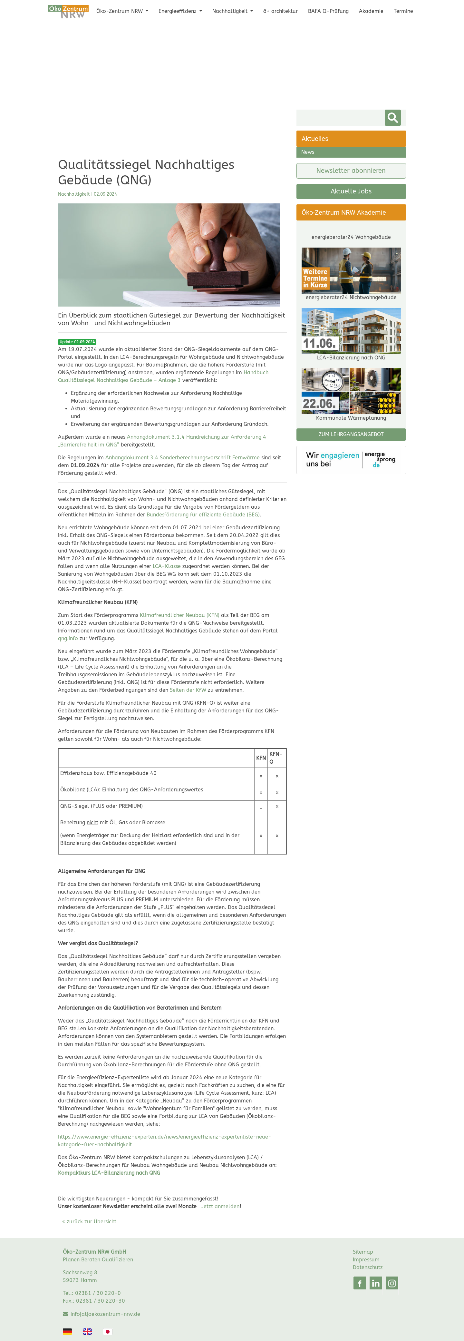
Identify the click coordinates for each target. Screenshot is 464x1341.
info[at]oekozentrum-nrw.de (105, 1314)
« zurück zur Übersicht (89, 1222)
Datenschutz (368, 1267)
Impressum (366, 1260)
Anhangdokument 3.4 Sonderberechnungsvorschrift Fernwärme (182, 458)
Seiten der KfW (188, 690)
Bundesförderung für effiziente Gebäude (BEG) (203, 515)
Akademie (371, 11)
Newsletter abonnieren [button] (351, 170)
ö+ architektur (280, 11)
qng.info (68, 638)
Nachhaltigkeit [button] (230, 11)
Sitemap (363, 1252)
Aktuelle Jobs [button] (351, 191)
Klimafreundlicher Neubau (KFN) (179, 615)
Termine (403, 11)
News (307, 152)
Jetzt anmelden (220, 1206)
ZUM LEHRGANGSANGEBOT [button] (351, 473)
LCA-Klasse (167, 566)
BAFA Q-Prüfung (328, 11)
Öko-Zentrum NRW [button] (120, 11)
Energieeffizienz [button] (178, 11)
